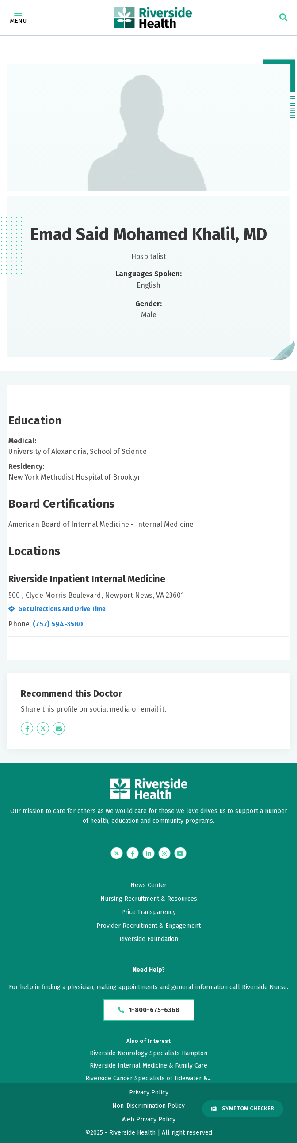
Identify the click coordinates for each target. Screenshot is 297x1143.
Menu (18, 18)
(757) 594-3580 (58, 624)
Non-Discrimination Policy (148, 1106)
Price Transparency (148, 912)
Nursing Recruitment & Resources (148, 899)
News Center (148, 885)
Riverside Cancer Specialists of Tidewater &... (148, 1079)
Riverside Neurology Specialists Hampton (148, 1054)
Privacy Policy (148, 1093)
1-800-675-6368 (149, 1010)
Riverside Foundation (148, 939)
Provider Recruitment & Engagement (148, 925)
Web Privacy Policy (148, 1120)
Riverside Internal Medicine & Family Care (148, 1066)
